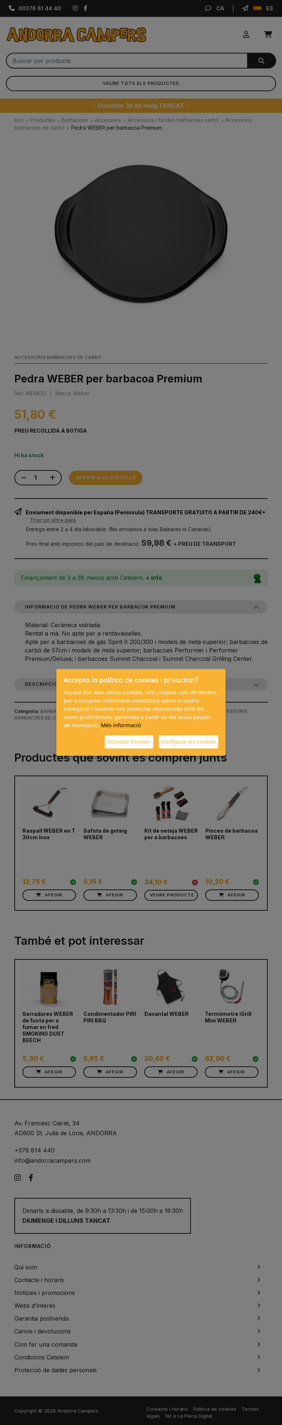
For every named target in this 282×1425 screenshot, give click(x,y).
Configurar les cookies (188, 742)
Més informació (121, 725)
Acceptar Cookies (129, 742)
